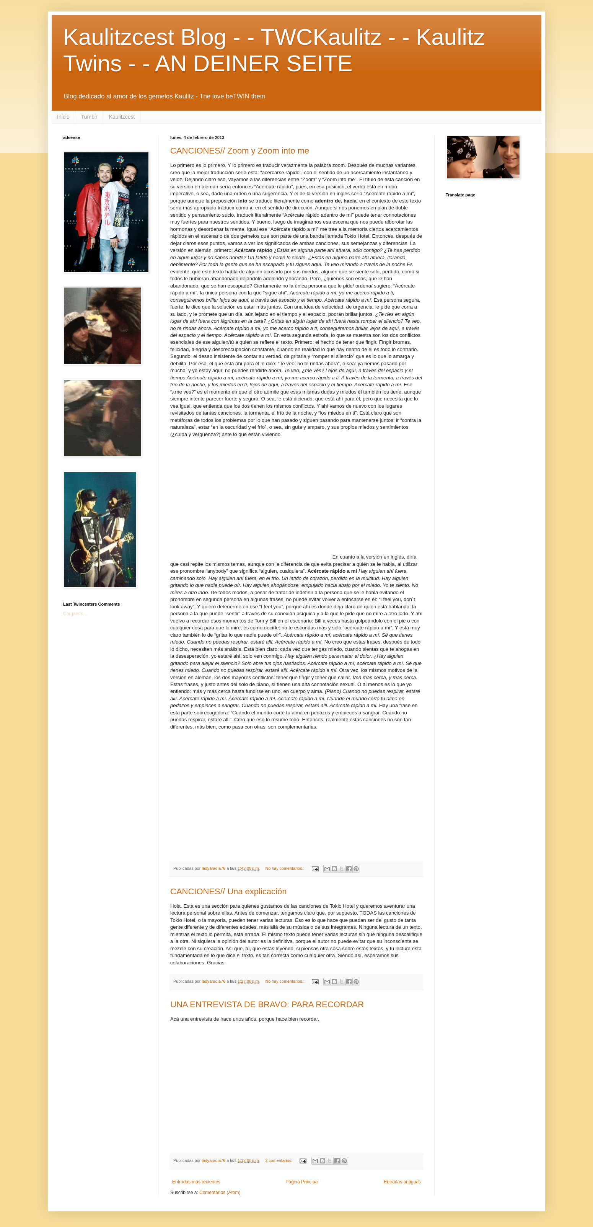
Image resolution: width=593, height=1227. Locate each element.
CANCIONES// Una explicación (228, 891)
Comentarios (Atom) (219, 1192)
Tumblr (89, 117)
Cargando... (75, 613)
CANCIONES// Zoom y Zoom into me (239, 150)
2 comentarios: (279, 1160)
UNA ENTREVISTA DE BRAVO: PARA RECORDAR (267, 1004)
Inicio (63, 117)
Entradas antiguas (402, 1182)
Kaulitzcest (122, 117)
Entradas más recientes (196, 1182)
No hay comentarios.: (285, 868)
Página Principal (302, 1182)
